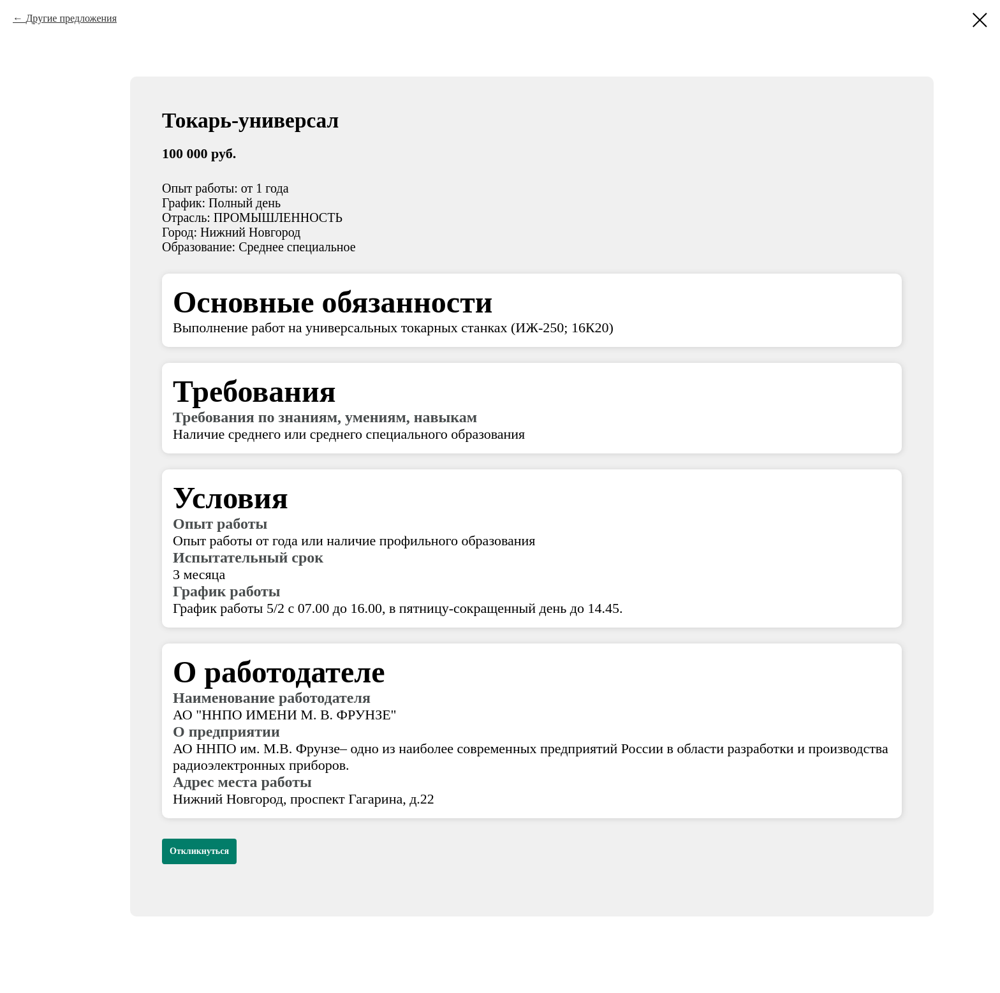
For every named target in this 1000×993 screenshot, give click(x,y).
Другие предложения (71, 18)
